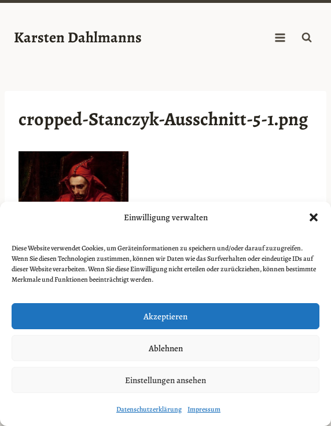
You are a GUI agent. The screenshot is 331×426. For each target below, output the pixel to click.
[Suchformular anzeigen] (306, 37)
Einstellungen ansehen (165, 380)
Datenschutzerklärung (149, 409)
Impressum (203, 409)
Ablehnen (166, 348)
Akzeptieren (165, 316)
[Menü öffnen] (279, 37)
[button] (313, 217)
